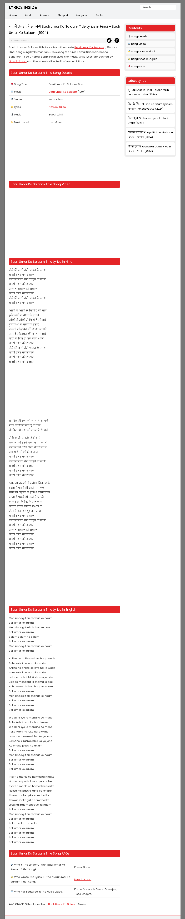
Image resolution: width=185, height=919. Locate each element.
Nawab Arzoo (18, 61)
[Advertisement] (64, 154)
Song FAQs (136, 66)
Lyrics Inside (23, 8)
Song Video (137, 44)
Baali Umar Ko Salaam (89, 47)
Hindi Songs (22, 40)
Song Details (137, 36)
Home (13, 40)
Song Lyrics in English (142, 59)
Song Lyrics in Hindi (141, 51)
